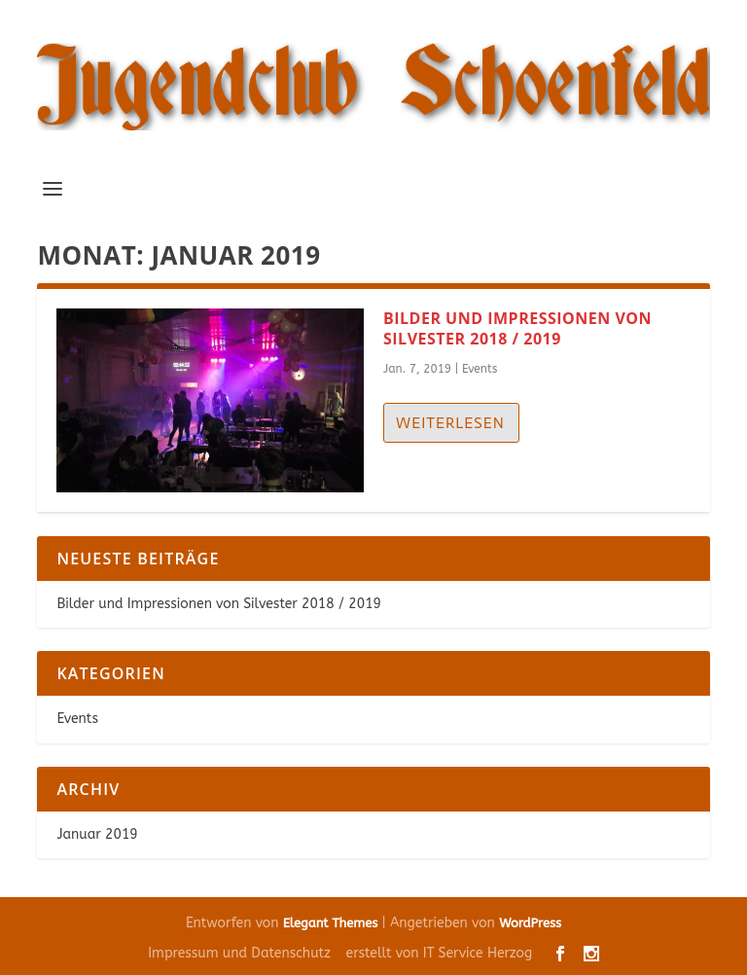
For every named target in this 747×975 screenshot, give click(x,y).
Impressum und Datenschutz (239, 953)
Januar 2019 (96, 834)
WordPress (530, 923)
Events (480, 369)
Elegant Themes (330, 923)
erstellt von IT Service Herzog (439, 953)
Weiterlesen (450, 423)
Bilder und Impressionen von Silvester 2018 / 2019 (517, 328)
